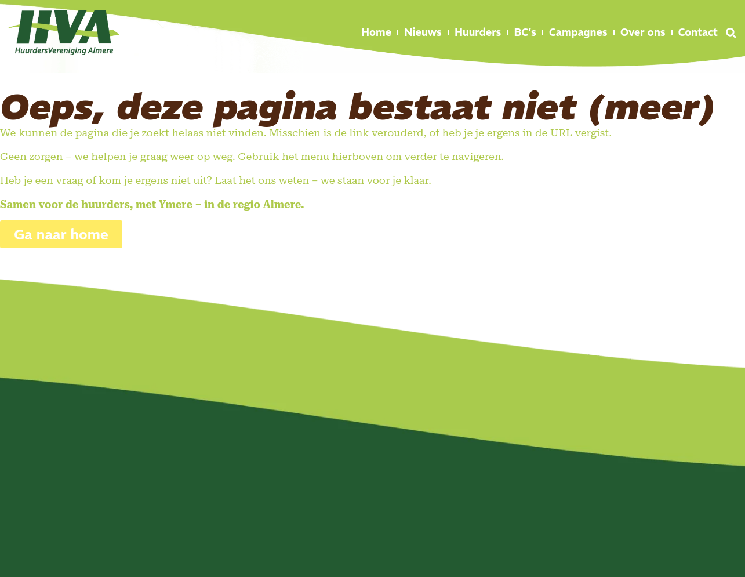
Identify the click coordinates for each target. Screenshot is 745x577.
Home (376, 32)
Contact (698, 32)
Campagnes (578, 32)
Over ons (643, 32)
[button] (731, 33)
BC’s (525, 32)
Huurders (478, 32)
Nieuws (423, 32)
